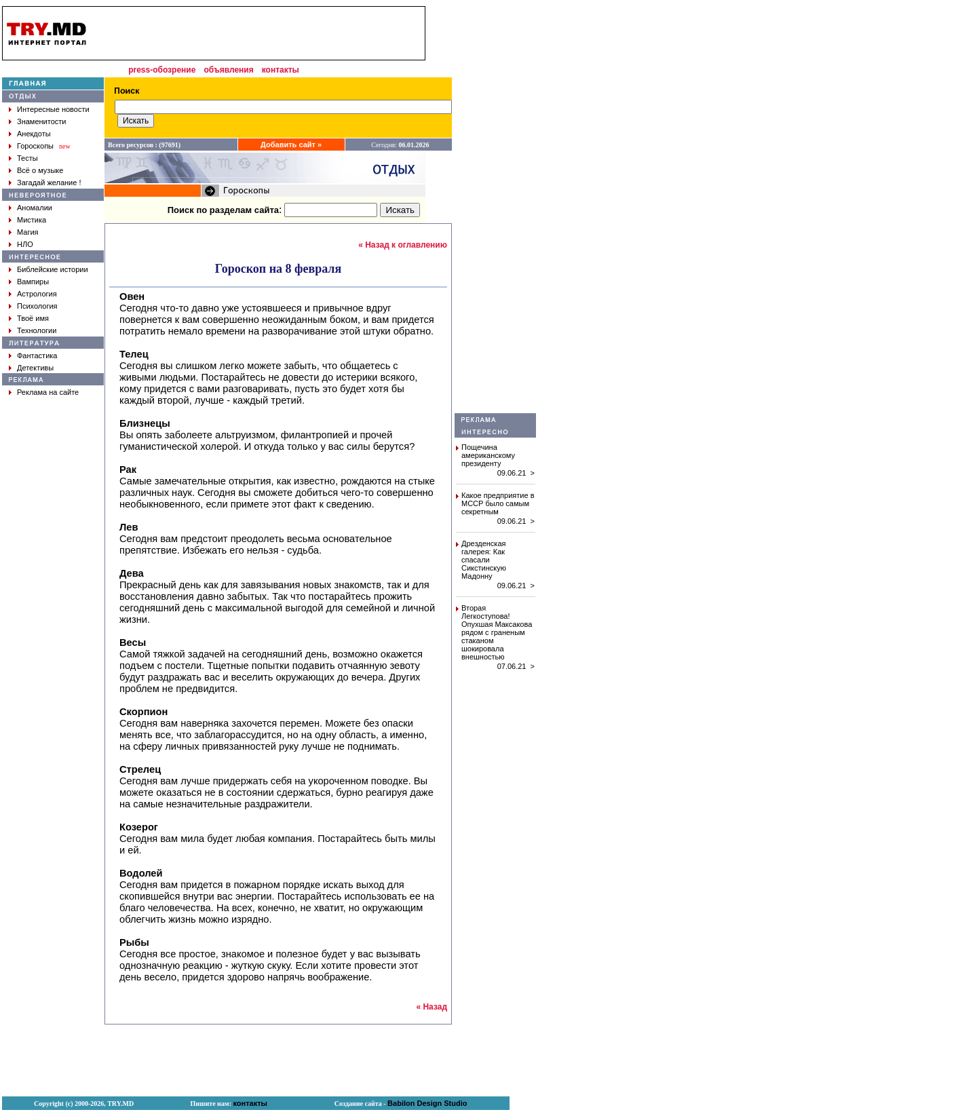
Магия (28, 232)
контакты (280, 70)
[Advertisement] (495, 209)
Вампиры (33, 281)
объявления (228, 70)
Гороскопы (35, 146)
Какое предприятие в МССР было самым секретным (498, 503)
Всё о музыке (40, 170)
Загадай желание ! (49, 182)
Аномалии (34, 208)
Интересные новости (53, 109)
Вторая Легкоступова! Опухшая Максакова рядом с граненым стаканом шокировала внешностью (496, 632)
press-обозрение (161, 70)
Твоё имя (33, 318)
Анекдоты (34, 134)
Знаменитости (41, 121)
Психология (37, 306)
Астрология (37, 294)
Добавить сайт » (291, 144)
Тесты (27, 158)
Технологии (36, 330)
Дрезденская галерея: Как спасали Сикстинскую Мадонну (483, 559)
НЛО (25, 244)
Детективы (35, 368)
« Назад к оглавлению (402, 245)
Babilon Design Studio (427, 1103)
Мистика (31, 220)
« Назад (431, 1007)
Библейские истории (52, 269)
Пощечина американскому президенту (488, 455)
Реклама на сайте (48, 392)
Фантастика (37, 355)
